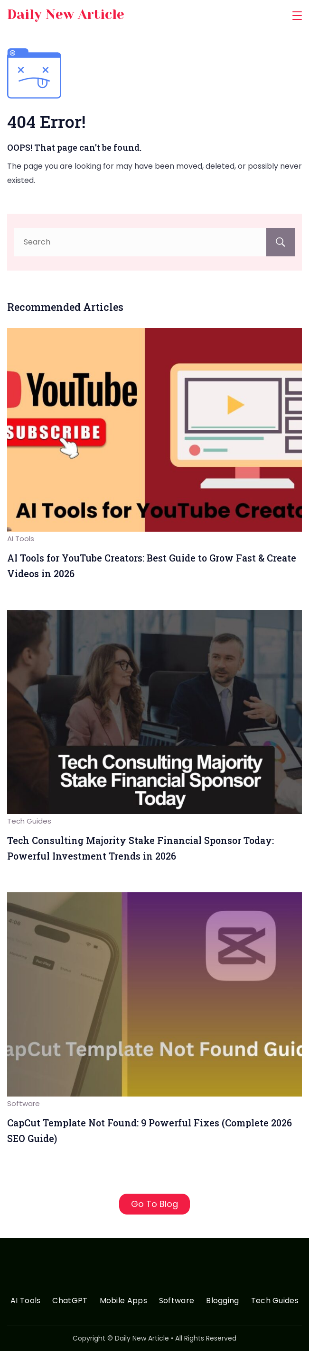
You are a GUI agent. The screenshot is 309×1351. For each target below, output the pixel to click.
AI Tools (20, 539)
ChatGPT (69, 1301)
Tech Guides (29, 821)
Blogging (222, 1301)
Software (23, 1103)
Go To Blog (154, 1204)
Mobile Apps (123, 1301)
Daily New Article (65, 14)
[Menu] (297, 15)
